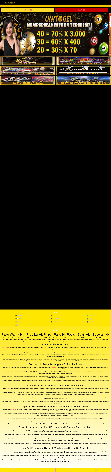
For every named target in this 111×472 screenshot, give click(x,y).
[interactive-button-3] (27, 70)
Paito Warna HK (5, 347)
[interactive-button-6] (83, 80)
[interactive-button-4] (83, 70)
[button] (2, 34)
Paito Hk (8, 388)
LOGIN (81, 10)
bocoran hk (53, 367)
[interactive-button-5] (27, 80)
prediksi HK (13, 409)
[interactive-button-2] (83, 60)
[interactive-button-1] (27, 60)
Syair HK (5, 430)
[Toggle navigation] (2, 3)
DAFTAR (28, 10)
